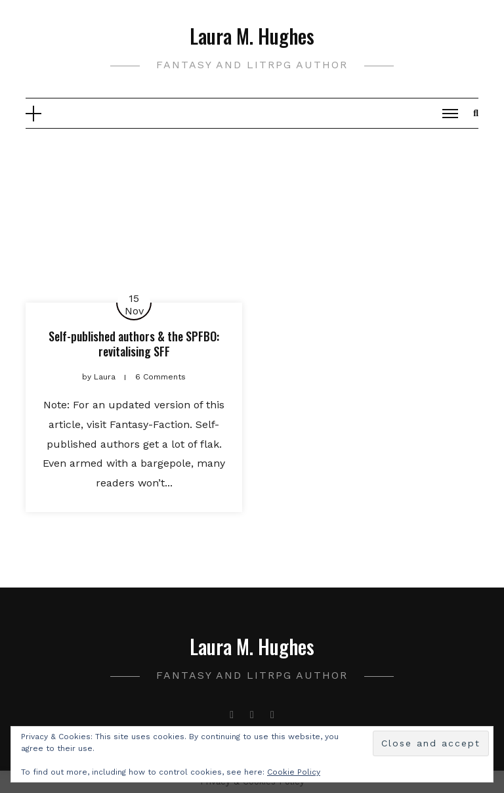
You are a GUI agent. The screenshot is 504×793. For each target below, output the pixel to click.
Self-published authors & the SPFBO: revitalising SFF (134, 344)
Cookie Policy (293, 772)
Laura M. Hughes (252, 36)
